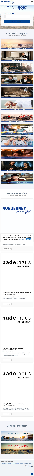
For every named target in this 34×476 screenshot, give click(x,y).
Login (25, 463)
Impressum (4, 463)
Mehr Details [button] (21, 239)
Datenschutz (10, 463)
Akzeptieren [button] (29, 239)
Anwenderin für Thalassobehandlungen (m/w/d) (17, 292)
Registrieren (29, 463)
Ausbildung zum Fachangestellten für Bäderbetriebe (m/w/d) (14, 348)
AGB (14, 463)
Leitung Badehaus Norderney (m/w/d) (14, 404)
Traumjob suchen (17, 21)
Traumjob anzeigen (7, 248)
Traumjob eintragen (19, 463)
